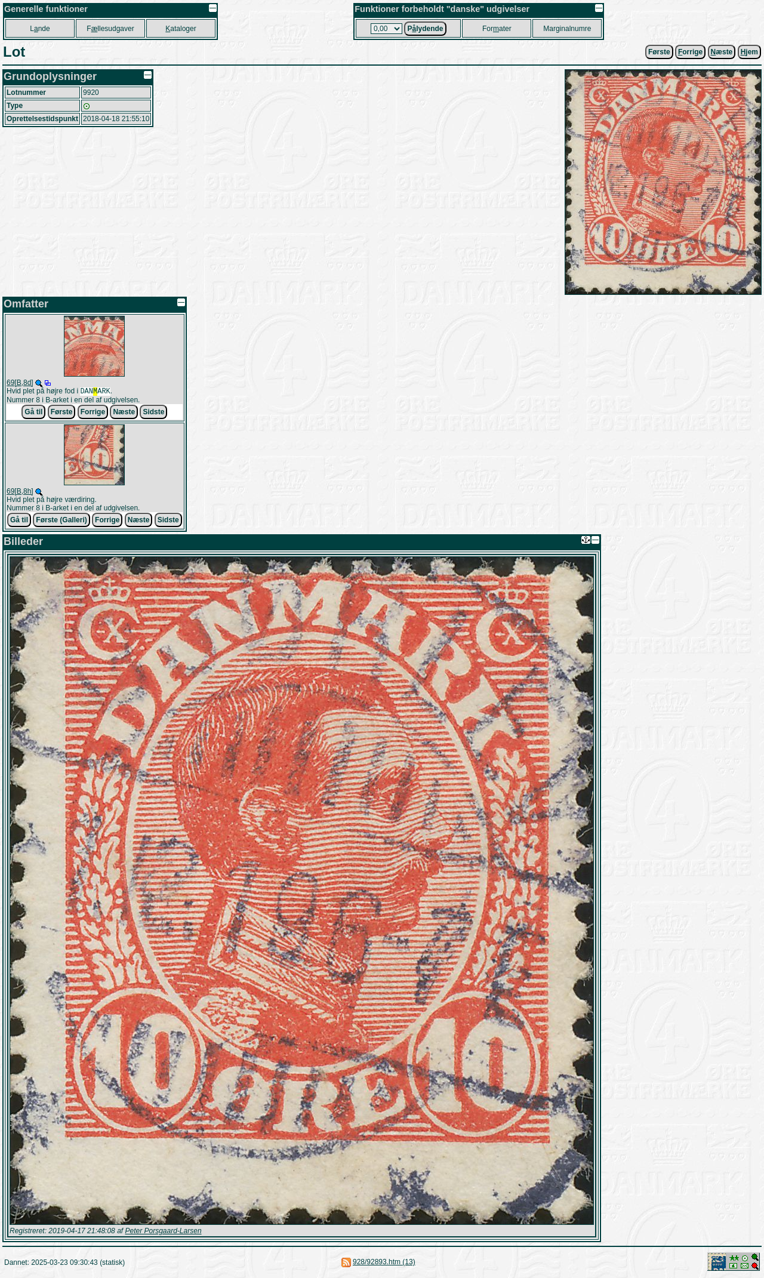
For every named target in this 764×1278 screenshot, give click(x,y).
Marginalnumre (567, 28)
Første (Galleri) (61, 521)
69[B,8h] (20, 492)
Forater (497, 28)
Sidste (153, 413)
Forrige (93, 413)
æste (722, 52)
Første (659, 52)
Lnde (40, 28)
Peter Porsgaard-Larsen (163, 1232)
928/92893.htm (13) (384, 1263)
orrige (690, 52)
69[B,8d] (20, 382)
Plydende (425, 28)
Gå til (33, 413)
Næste (124, 413)
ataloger (180, 28)
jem (749, 52)
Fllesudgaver (110, 28)
